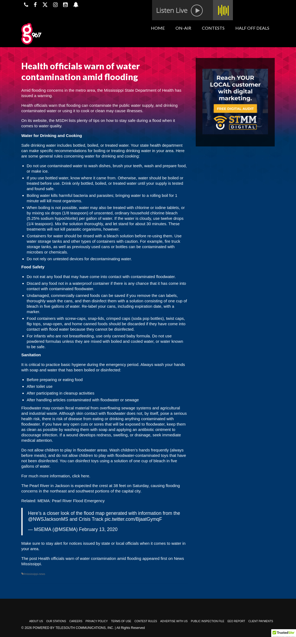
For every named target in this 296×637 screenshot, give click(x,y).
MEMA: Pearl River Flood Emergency (71, 500)
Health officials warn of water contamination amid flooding (89, 558)
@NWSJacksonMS (48, 519)
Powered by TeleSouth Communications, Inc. (73, 628)
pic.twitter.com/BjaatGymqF (133, 519)
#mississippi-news (34, 574)
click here (80, 476)
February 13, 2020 (98, 529)
